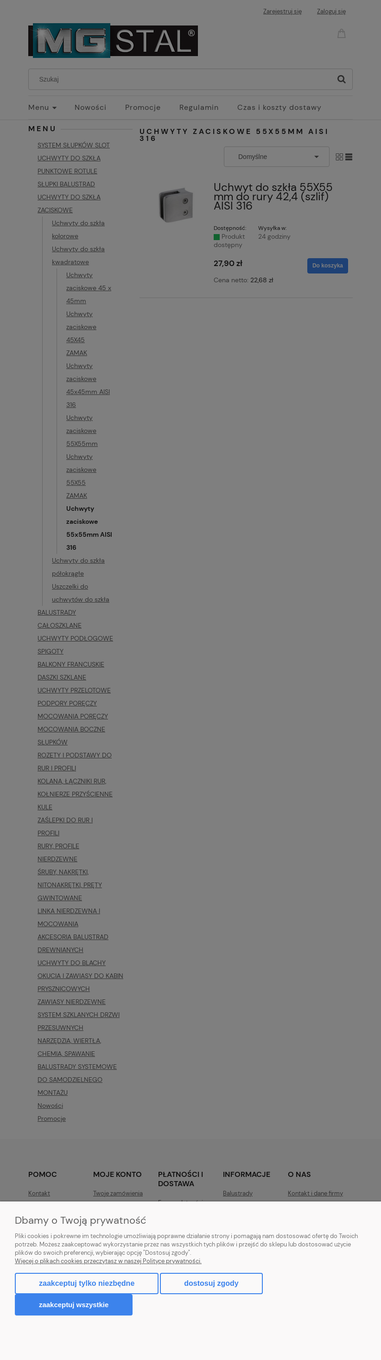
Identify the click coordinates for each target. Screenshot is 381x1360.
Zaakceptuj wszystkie (73, 1305)
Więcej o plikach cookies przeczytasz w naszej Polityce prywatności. (108, 1261)
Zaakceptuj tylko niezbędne (86, 1283)
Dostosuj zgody (211, 1283)
